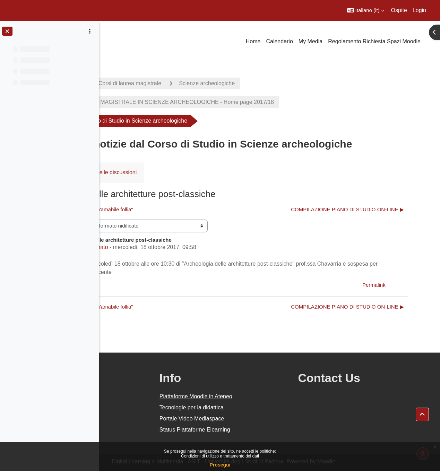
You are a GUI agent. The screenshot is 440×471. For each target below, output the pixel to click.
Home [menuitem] (253, 41)
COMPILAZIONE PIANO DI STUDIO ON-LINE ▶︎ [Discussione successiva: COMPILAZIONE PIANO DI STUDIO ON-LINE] (366, 209)
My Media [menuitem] (310, 41)
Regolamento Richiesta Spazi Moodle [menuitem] (374, 41)
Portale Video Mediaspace (253, 418)
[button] (365, 10)
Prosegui (220, 465)
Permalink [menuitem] (392, 285)
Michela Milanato (160, 247)
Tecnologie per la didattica (253, 407)
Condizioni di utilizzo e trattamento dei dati (220, 456)
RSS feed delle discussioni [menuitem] (176, 172)
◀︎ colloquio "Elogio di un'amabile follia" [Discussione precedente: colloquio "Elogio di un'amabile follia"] (161, 209)
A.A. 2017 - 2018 (133, 83)
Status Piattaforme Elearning (256, 430)
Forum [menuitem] (122, 172)
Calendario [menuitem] (279, 41)
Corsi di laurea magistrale (202, 83)
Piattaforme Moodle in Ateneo (257, 396)
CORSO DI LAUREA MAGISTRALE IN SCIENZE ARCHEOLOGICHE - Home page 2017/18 (233, 102)
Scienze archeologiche (280, 83)
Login (419, 10)
